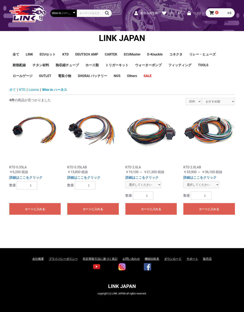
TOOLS (203, 65)
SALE (147, 76)
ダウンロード (172, 258)
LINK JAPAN (122, 38)
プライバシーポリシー (63, 258)
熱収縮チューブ (67, 65)
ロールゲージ (22, 76)
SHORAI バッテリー (92, 76)
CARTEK (111, 54)
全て (16, 54)
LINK (29, 54)
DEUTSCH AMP (86, 54)
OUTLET (45, 76)
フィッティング (179, 65)
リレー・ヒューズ (202, 54)
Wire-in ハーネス (54, 90)
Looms (34, 90)
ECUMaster (132, 54)
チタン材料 (40, 65)
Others (132, 76)
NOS (117, 76)
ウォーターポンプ (148, 65)
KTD (65, 54)
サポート (192, 258)
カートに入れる (35, 209)
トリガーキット (117, 65)
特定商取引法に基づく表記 (100, 258)
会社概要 (38, 258)
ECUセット (48, 54)
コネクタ (176, 54)
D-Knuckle (155, 54)
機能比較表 (152, 258)
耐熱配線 (19, 65)
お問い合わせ (131, 258)
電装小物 (64, 76)
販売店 (207, 258)
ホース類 (92, 65)
